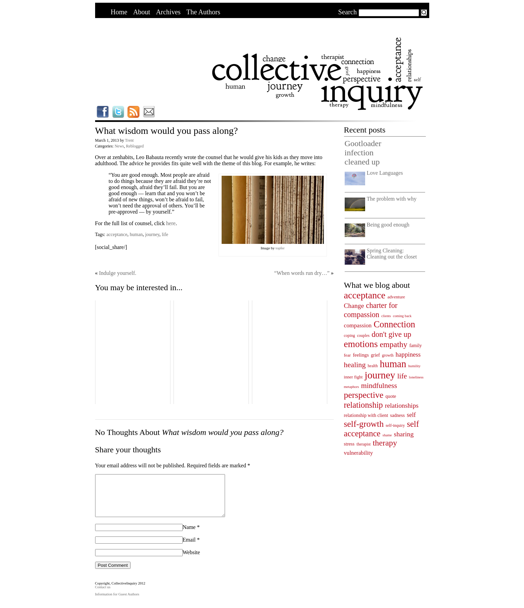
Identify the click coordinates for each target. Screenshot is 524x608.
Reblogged (135, 146)
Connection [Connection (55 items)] (394, 324)
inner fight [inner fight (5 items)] (353, 376)
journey (152, 234)
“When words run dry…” (301, 273)
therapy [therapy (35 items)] (385, 442)
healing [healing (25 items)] (355, 365)
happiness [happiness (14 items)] (407, 354)
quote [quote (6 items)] (391, 396)
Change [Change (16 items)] (354, 305)
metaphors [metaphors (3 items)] (351, 387)
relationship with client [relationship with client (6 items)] (366, 415)
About (141, 12)
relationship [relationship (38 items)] (363, 404)
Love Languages (385, 173)
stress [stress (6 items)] (349, 444)
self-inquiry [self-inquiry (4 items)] (395, 425)
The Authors (203, 12)
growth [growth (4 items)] (387, 355)
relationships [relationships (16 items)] (402, 405)
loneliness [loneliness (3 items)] (416, 377)
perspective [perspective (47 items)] (364, 395)
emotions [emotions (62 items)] (361, 344)
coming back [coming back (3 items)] (402, 316)
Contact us (102, 595)
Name (189, 535)
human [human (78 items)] (393, 364)
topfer (279, 248)
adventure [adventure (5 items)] (396, 296)
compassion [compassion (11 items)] (358, 325)
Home (119, 12)
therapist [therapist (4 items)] (364, 444)
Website (191, 560)
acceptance (116, 234)
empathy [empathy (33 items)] (393, 344)
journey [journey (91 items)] (380, 375)
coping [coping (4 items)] (349, 335)
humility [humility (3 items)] (414, 366)
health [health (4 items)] (373, 365)
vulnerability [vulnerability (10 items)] (358, 453)
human (136, 234)
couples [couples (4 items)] (363, 335)
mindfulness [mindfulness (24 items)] (379, 385)
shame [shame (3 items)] (387, 435)
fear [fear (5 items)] (347, 355)
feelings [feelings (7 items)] (361, 355)
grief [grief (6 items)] (375, 355)
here (171, 223)
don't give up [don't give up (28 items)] (391, 334)
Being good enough (388, 225)
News (119, 146)
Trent (129, 140)
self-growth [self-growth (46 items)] (364, 423)
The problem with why (392, 199)
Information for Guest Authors (117, 602)
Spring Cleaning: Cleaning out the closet (392, 254)
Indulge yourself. (117, 273)
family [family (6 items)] (415, 345)
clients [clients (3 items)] (386, 316)
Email (189, 548)
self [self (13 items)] (411, 414)
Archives (168, 12)
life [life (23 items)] (402, 376)
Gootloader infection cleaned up (363, 152)
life (165, 234)
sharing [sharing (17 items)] (404, 434)
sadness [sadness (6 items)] (397, 415)
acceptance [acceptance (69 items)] (365, 295)
